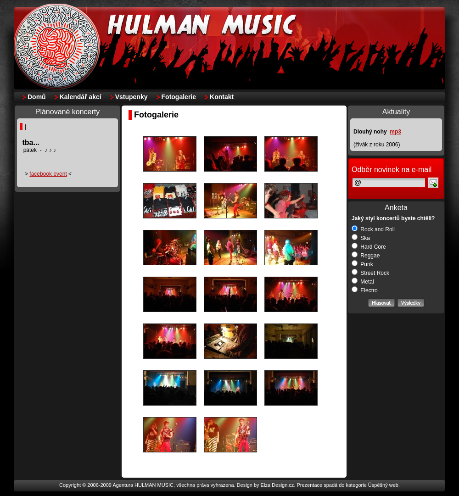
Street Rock (370, 273)
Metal (363, 282)
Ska (361, 238)
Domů (37, 96)
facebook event (48, 174)
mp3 (395, 131)
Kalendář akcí (80, 96)
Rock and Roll (373, 229)
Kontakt (222, 96)
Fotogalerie (179, 96)
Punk (362, 264)
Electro (365, 290)
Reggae (366, 255)
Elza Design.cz (277, 485)
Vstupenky (131, 96)
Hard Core (369, 247)
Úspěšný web (383, 485)
